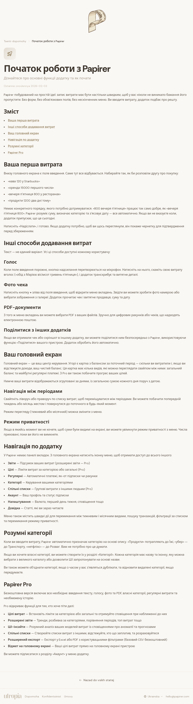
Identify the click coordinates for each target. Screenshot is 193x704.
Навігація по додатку (23, 140)
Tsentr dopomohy (15, 41)
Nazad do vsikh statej (96, 680)
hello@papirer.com (177, 696)
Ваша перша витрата (23, 120)
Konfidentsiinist (51, 696)
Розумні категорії (21, 146)
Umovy (68, 696)
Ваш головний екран (23, 133)
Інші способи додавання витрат (31, 127)
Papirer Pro (15, 153)
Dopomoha (32, 696)
